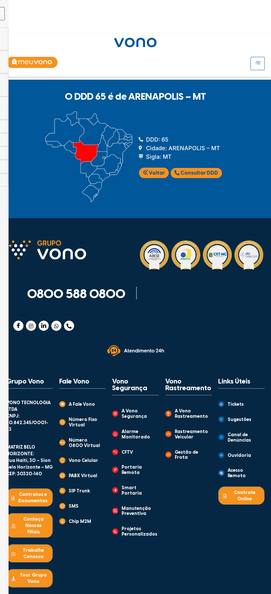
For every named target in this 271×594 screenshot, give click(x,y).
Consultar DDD (196, 173)
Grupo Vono (25, 381)
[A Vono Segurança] (115, 413)
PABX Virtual (83, 476)
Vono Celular (83, 460)
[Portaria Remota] (115, 470)
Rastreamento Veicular (191, 435)
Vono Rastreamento (188, 385)
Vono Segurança (129, 385)
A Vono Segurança (134, 414)
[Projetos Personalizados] (115, 531)
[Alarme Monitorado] (115, 434)
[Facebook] (18, 326)
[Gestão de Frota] (168, 454)
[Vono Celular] (62, 460)
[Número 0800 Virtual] (62, 442)
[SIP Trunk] (62, 491)
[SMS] (62, 506)
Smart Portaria (132, 491)
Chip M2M (80, 521)
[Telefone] (69, 326)
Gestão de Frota (186, 455)
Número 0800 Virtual (84, 443)
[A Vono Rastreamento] (168, 413)
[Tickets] (221, 404)
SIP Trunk (79, 491)
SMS (74, 506)
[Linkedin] (44, 326)
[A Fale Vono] (62, 404)
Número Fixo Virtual (83, 422)
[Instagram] (31, 326)
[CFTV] (115, 452)
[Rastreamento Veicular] (168, 434)
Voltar (154, 173)
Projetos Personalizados (139, 532)
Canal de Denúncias (239, 438)
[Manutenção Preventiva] (115, 511)
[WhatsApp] (56, 326)
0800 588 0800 (76, 294)
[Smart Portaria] (115, 490)
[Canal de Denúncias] (221, 437)
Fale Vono (74, 381)
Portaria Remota (132, 470)
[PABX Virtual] (62, 475)
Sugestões (239, 419)
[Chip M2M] (62, 521)
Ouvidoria (239, 455)
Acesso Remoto (237, 473)
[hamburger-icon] (223, 5)
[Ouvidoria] (221, 455)
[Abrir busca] (259, 25)
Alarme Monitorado (136, 435)
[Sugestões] (221, 419)
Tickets (236, 404)
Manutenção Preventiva (136, 511)
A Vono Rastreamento (191, 414)
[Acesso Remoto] (221, 473)
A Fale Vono (82, 404)
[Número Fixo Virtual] (62, 422)
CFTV (127, 452)
